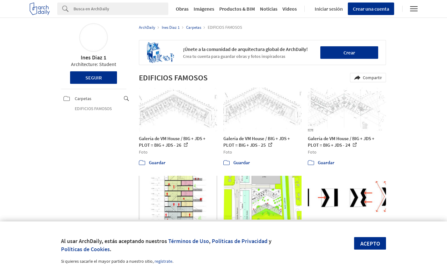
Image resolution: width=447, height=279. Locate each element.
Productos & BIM (237, 8)
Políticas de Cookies (85, 249)
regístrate (163, 261)
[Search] (121, 9)
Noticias (268, 8)
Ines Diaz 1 (93, 57)
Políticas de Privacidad (239, 241)
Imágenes (204, 8)
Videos (289, 8)
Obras (182, 8)
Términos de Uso (188, 241)
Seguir (93, 77)
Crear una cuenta (371, 9)
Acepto (370, 243)
